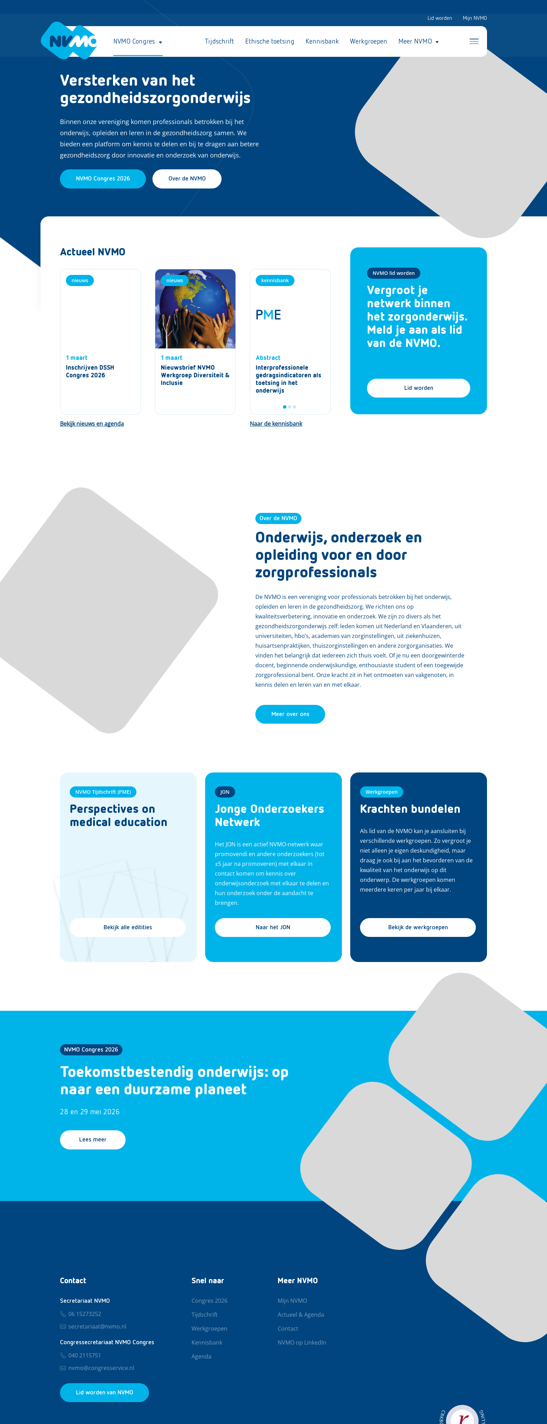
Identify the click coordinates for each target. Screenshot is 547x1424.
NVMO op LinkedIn (302, 1343)
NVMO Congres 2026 (91, 1051)
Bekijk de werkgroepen (418, 928)
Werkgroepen (368, 41)
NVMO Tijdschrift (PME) (103, 793)
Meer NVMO (415, 41)
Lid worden (439, 19)
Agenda (201, 1357)
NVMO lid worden (394, 273)
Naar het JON (273, 928)
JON (225, 793)
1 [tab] (284, 407)
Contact (288, 1329)
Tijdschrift (219, 41)
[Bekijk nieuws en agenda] (92, 424)
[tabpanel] (290, 342)
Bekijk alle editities (128, 928)
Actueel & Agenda (301, 1315)
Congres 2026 (209, 1301)
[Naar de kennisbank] (276, 424)
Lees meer (94, 1141)
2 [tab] (289, 407)
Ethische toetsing (269, 41)
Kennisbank (322, 41)
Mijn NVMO (475, 19)
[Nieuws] (100, 342)
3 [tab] (294, 407)
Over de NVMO (190, 179)
